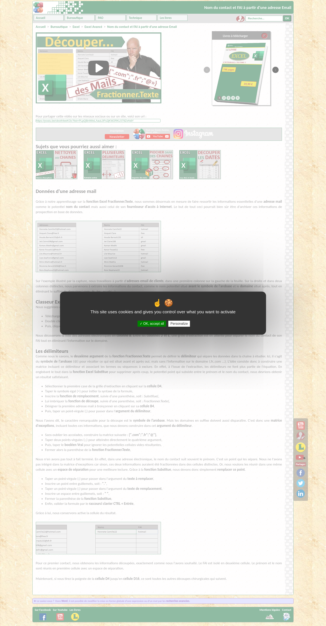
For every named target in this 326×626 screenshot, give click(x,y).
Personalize (179, 323)
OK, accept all (152, 323)
